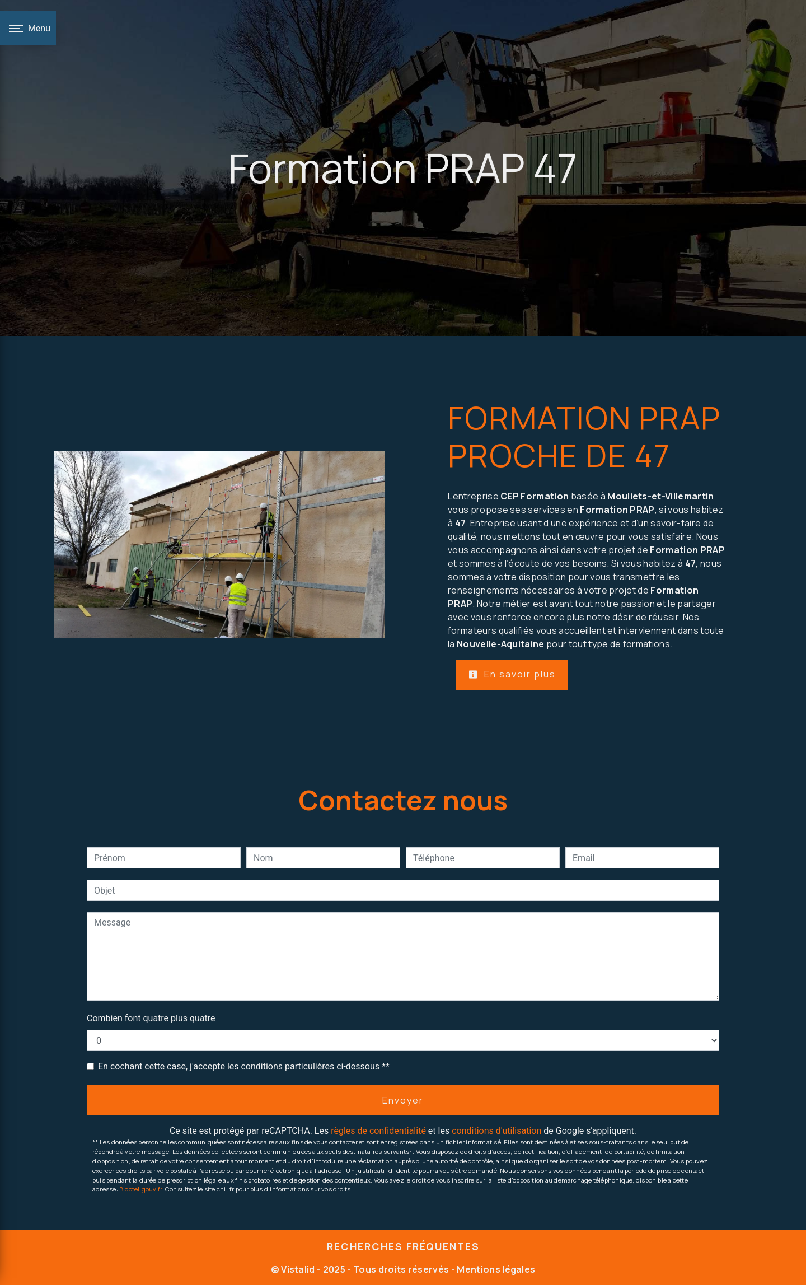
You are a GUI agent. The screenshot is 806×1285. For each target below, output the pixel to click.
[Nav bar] (28, 28)
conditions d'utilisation (496, 1130)
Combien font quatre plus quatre (151, 1018)
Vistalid (298, 1269)
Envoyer (403, 1100)
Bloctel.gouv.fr (140, 1189)
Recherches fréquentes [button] (403, 1246)
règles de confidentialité (378, 1130)
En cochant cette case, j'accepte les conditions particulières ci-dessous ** (244, 1066)
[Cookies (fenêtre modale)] (3, 1278)
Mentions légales (495, 1269)
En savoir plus (512, 674)
